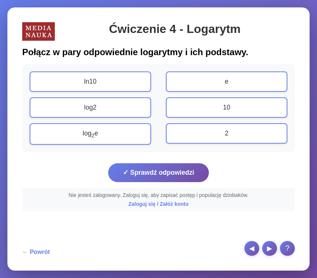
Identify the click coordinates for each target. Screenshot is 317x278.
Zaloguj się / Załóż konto (159, 204)
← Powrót (36, 252)
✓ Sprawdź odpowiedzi (158, 172)
